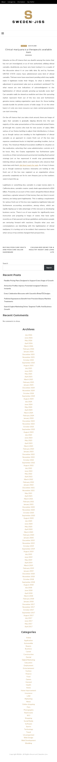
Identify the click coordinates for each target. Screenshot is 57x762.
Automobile (28, 643)
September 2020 (28, 515)
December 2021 (29, 488)
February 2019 (28, 568)
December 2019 (29, 540)
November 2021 (29, 490)
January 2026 (28, 351)
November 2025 (29, 357)
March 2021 (28, 499)
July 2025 (28, 368)
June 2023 (28, 438)
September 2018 (28, 582)
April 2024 (28, 410)
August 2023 (29, 432)
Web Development (28, 740)
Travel (28, 732)
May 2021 (28, 493)
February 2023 (28, 449)
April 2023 (28, 443)
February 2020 (28, 535)
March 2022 (28, 479)
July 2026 (28, 335)
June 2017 (28, 621)
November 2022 (29, 457)
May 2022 (28, 474)
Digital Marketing (28, 660)
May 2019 (28, 560)
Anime (28, 638)
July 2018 (28, 588)
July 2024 (28, 402)
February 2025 (28, 382)
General (29, 682)
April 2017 (28, 626)
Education (28, 663)
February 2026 (28, 349)
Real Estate (28, 713)
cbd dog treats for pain (28, 165)
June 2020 (28, 524)
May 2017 (28, 624)
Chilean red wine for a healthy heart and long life (41, 249)
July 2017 (28, 618)
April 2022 (28, 476)
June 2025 (28, 371)
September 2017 (28, 613)
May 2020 (28, 526)
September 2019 (28, 549)
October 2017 (28, 610)
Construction (28, 654)
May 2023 (28, 440)
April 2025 (28, 377)
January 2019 (28, 571)
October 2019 (28, 546)
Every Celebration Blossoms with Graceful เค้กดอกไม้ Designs (27, 293)
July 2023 (28, 435)
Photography (29, 710)
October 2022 (28, 460)
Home (28, 688)
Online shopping (28, 704)
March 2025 (28, 379)
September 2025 (28, 363)
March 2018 (28, 596)
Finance (28, 674)
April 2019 (28, 562)
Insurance (28, 693)
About (3, 2)
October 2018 (28, 579)
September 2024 (28, 396)
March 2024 (28, 413)
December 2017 (29, 604)
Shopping (28, 718)
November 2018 (29, 576)
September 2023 (28, 429)
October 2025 (28, 360)
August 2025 (29, 365)
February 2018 (28, 599)
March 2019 (28, 565)
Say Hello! (30, 2)
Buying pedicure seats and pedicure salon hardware (14, 249)
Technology (28, 729)
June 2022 (28, 471)
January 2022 (28, 485)
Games (28, 679)
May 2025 (28, 374)
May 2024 (28, 407)
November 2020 (29, 510)
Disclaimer (21, 2)
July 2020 (28, 521)
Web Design (28, 737)
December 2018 (29, 574)
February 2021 (28, 501)
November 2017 (29, 607)
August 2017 (29, 615)
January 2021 (28, 504)
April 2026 (28, 343)
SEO (28, 715)
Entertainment (28, 668)
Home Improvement (28, 690)
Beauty (28, 646)
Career (28, 651)
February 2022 (28, 482)
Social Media (28, 721)
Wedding (28, 743)
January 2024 (28, 418)
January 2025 (28, 385)
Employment (28, 665)
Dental (28, 657)
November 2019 (29, 543)
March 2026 (28, 346)
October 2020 (28, 513)
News (28, 701)
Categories (12, 2)
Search (5, 263)
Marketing (28, 699)
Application (28, 640)
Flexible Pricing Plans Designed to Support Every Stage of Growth (29, 280)
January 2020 (28, 538)
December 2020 (29, 507)
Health (23, 45)
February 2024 (28, 415)
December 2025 (29, 354)
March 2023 (28, 446)
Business (28, 649)
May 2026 (28, 340)
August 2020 (29, 518)
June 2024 (28, 404)
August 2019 (29, 551)
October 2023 (28, 427)
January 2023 (28, 451)
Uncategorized (28, 735)
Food (28, 676)
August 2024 (29, 399)
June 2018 (28, 590)
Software (28, 724)
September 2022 (28, 463)
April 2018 (28, 593)
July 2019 (28, 554)
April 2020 (28, 529)
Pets (28, 707)
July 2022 (28, 468)
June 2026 (28, 338)
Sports (28, 726)
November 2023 (29, 424)
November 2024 (29, 390)
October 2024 (28, 393)
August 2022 (29, 465)
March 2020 (28, 532)
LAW (28, 696)
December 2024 (29, 388)
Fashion (28, 671)
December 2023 (29, 421)
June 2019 (28, 557)
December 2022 (29, 454)
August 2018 (29, 585)
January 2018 (28, 601)
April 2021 (28, 496)
